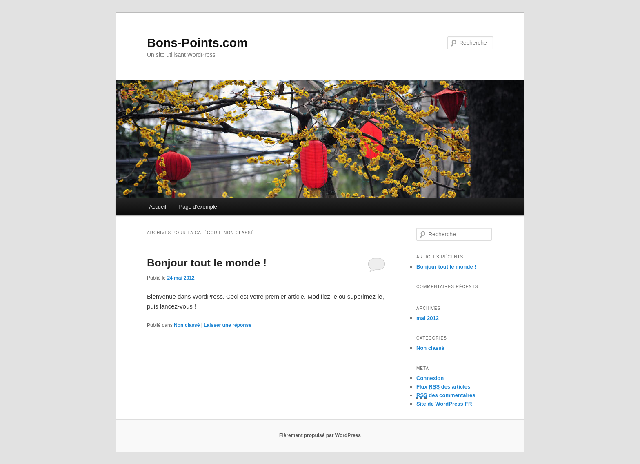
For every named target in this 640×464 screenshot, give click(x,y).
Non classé (187, 325)
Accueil (157, 207)
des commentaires (446, 395)
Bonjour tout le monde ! (207, 263)
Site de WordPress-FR (444, 404)
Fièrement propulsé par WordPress (320, 435)
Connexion (430, 378)
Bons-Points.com (197, 42)
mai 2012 (427, 318)
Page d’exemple (198, 207)
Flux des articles (443, 387)
